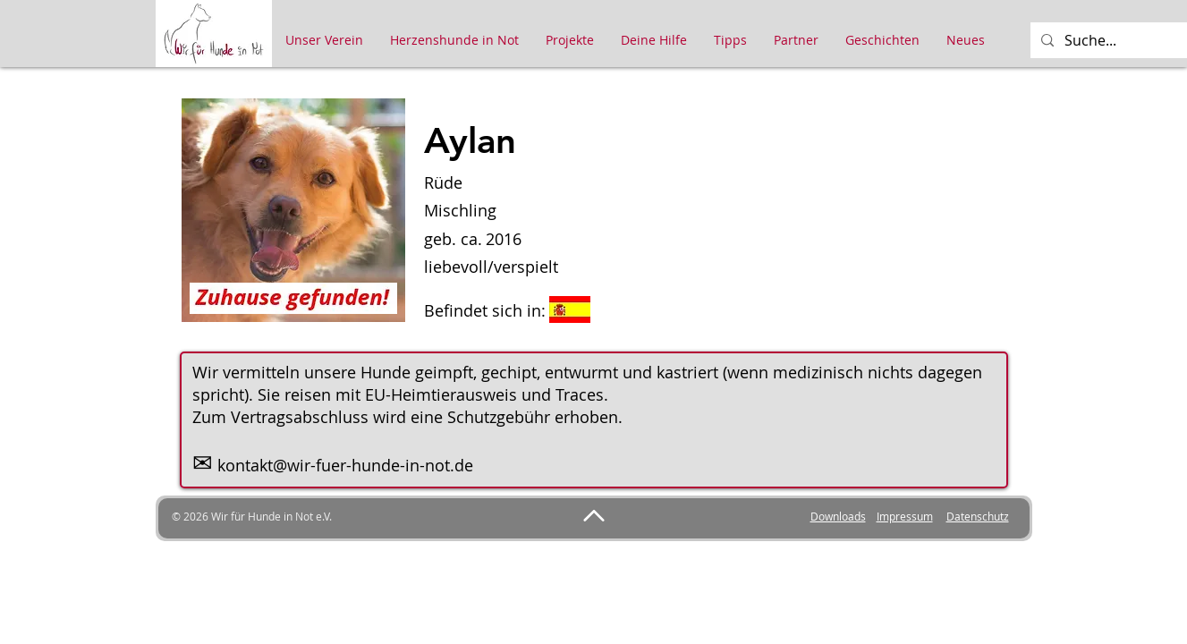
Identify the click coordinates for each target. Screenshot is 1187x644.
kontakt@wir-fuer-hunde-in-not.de (345, 465)
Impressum (905, 516)
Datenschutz (977, 516)
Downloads (838, 516)
